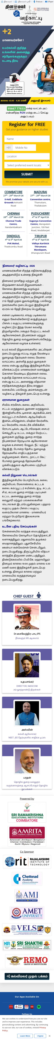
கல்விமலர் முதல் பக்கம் (27, 976)
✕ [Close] (49, 1036)
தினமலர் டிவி (23, 1)
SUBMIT (27, 174)
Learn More (25, 1036)
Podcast (37, 1)
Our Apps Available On (27, 996)
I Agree (40, 1036)
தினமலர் (6, 1)
